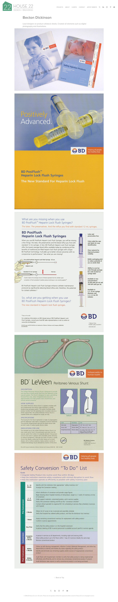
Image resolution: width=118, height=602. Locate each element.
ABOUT (67, 7)
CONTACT (82, 7)
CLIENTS (74, 7)
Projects (60, 7)
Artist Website (92, 7)
